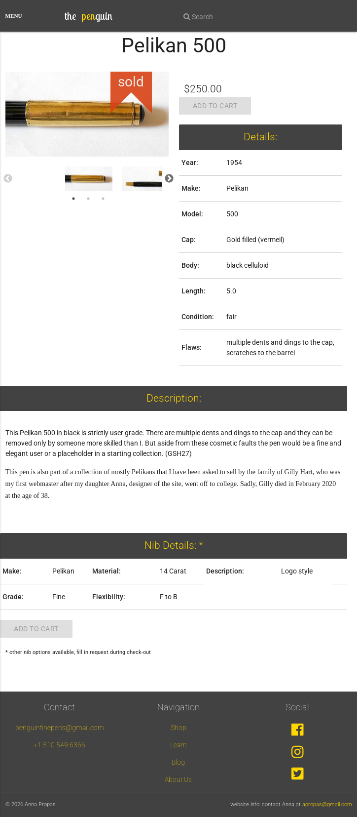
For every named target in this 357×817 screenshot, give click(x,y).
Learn (178, 745)
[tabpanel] (88, 178)
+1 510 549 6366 (59, 745)
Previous (8, 179)
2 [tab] (88, 199)
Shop (178, 728)
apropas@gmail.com (327, 804)
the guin (88, 15)
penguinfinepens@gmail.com (59, 728)
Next (169, 179)
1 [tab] (73, 199)
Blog (178, 762)
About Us (178, 779)
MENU (13, 16)
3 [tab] (103, 199)
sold (131, 82)
